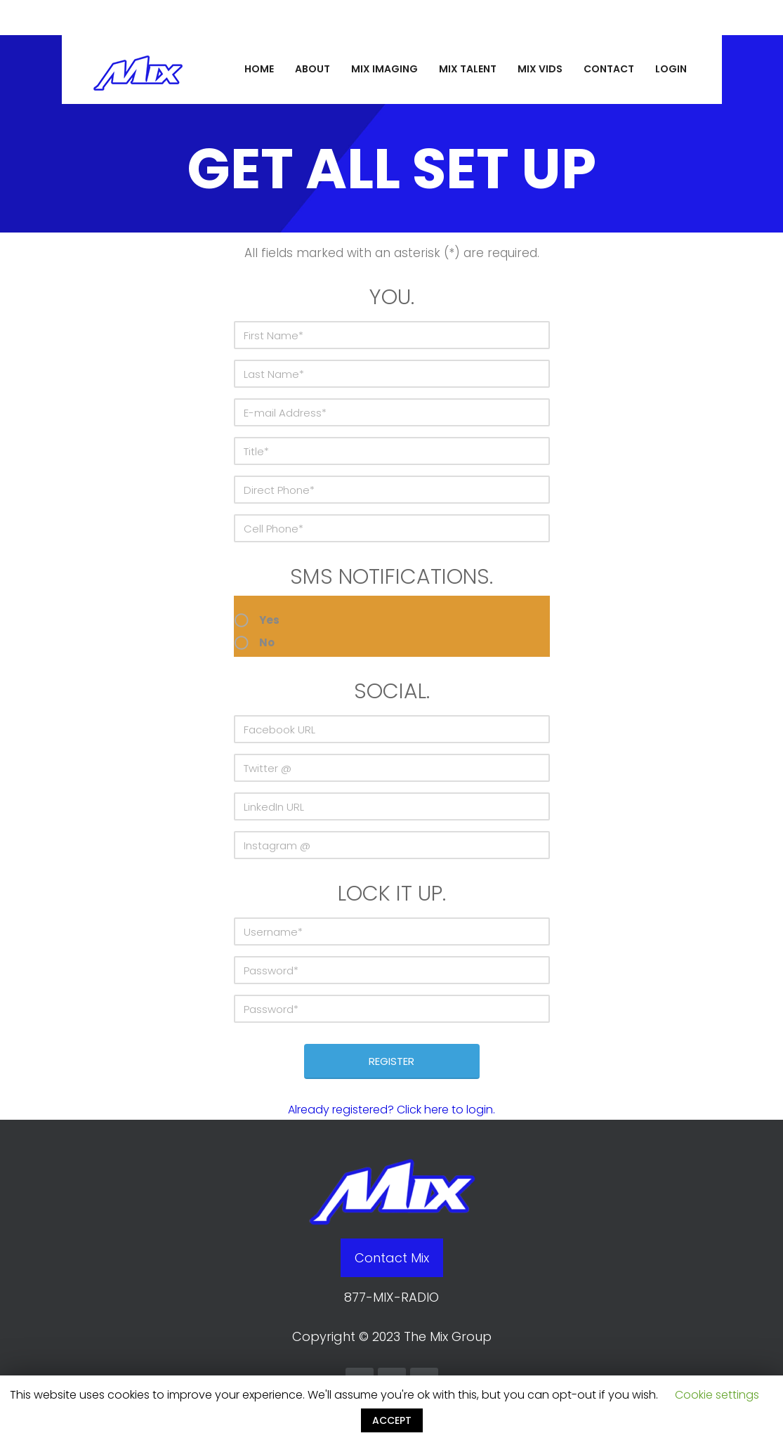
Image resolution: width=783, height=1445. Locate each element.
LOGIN (671, 69)
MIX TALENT (467, 69)
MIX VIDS (540, 69)
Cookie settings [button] (717, 1395)
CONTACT (609, 69)
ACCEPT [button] (392, 1420)
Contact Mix (392, 1258)
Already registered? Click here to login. (391, 1109)
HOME (259, 69)
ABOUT (312, 69)
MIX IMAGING (384, 69)
